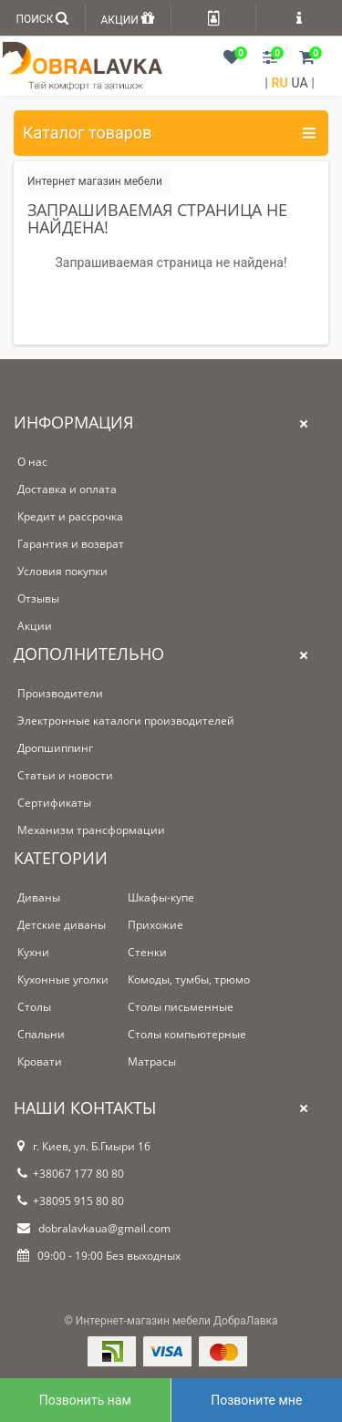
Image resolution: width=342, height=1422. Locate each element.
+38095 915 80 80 (70, 1201)
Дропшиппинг (55, 748)
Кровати (39, 1061)
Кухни (33, 952)
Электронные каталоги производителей (125, 720)
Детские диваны (61, 925)
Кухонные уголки (63, 979)
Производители (60, 693)
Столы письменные (180, 1007)
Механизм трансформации (91, 830)
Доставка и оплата (67, 489)
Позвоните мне (256, 1400)
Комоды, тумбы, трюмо (189, 979)
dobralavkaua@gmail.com (94, 1228)
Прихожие (155, 925)
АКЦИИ (127, 18)
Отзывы (38, 598)
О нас (32, 461)
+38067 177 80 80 (70, 1173)
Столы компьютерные (187, 1034)
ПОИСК (42, 18)
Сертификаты (54, 802)
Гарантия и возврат (70, 543)
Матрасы (152, 1061)
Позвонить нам (85, 1400)
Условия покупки (62, 571)
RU (280, 83)
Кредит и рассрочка (70, 516)
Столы (34, 1007)
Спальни (41, 1034)
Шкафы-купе (161, 897)
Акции (34, 626)
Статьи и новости (65, 775)
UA (300, 83)
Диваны (38, 897)
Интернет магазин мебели (94, 181)
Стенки (147, 952)
